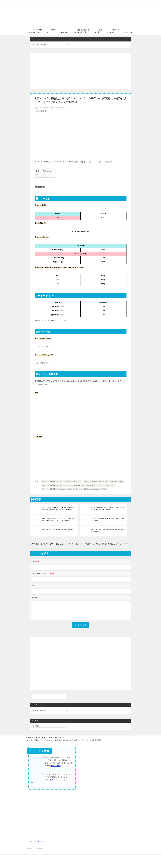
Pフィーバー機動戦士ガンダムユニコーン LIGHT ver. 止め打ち (103, 483)
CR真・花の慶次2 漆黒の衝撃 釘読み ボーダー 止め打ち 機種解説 (108, 532)
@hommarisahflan (57, 781)
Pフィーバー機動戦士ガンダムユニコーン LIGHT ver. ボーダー (61, 483)
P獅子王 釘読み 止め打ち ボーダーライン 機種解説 (57, 531)
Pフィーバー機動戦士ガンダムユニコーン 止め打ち (58, 490)
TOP (36, 739)
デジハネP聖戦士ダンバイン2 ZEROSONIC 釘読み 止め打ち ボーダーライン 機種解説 (108, 510)
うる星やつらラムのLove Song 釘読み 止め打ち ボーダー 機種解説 (107, 521)
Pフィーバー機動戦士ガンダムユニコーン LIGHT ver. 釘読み (61, 486)
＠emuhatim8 (56, 767)
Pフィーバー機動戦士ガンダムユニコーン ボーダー (98, 486)
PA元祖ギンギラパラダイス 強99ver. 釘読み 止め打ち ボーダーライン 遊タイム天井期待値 (56, 545)
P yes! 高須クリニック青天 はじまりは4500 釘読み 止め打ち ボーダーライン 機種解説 (106, 545)
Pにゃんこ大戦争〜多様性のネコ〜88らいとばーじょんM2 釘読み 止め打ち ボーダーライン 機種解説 (58, 510)
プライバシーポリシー (36, 843)
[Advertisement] (80, 72)
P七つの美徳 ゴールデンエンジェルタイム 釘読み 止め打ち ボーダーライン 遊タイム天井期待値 (58, 521)
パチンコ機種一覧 (41, 112)
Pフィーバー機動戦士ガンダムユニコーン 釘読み (91, 490)
